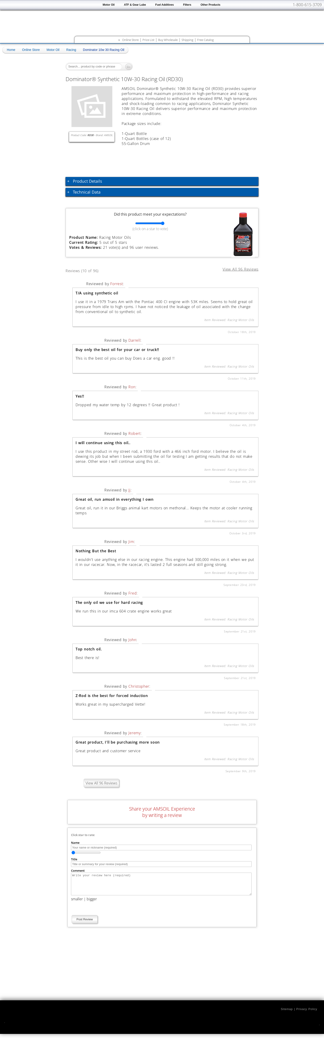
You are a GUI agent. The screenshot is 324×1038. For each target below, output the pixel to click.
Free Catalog (205, 40)
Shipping (187, 40)
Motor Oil (109, 4)
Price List (148, 40)
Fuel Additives (164, 4)
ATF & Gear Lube (135, 4)
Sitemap (287, 1013)
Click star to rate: (83, 835)
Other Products (210, 4)
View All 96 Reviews (101, 783)
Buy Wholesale (168, 40)
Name (75, 843)
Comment (78, 871)
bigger (92, 903)
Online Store (130, 40)
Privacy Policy (306, 1013)
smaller (77, 903)
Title (74, 859)
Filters (187, 4)
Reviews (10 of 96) (87, 270)
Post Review (84, 923)
